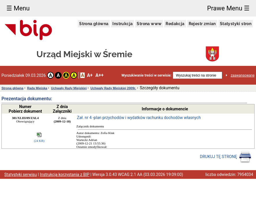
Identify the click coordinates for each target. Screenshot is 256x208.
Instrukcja (122, 23)
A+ (89, 75)
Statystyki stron (235, 23)
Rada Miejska (37, 88)
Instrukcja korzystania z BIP (64, 174)
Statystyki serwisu (20, 174)
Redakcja (175, 23)
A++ (99, 75)
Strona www (149, 23)
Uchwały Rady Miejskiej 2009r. (113, 88)
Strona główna (93, 23)
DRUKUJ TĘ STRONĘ (226, 157)
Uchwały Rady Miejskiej (69, 88)
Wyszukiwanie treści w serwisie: (146, 75)
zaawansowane (243, 75)
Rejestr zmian (202, 23)
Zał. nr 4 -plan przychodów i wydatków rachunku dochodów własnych (139, 117)
